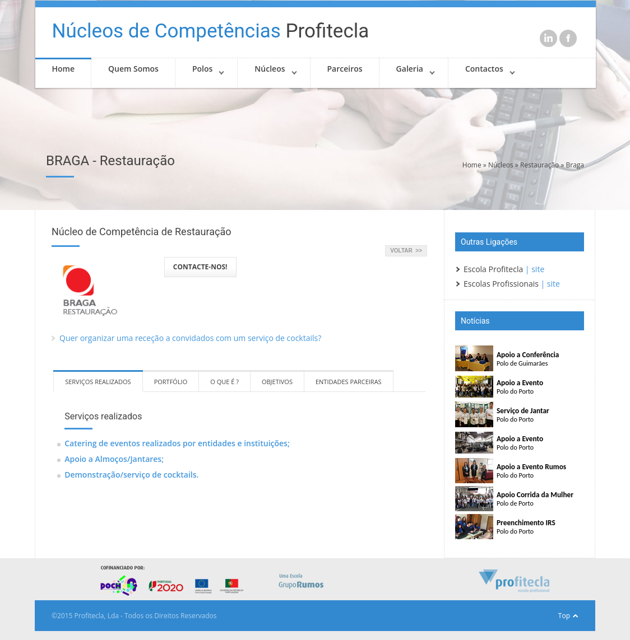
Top (564, 615)
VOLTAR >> (406, 250)
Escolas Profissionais (501, 283)
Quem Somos (133, 68)
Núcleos (269, 68)
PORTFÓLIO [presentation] (171, 381)
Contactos (484, 68)
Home (63, 68)
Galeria (409, 68)
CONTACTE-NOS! (200, 267)
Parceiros (345, 68)
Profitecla (210, 31)
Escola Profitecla (493, 269)
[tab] (97, 381)
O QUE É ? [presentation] (224, 381)
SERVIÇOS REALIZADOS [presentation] (98, 381)
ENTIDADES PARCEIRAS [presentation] (349, 381)
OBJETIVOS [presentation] (277, 381)
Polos (202, 68)
